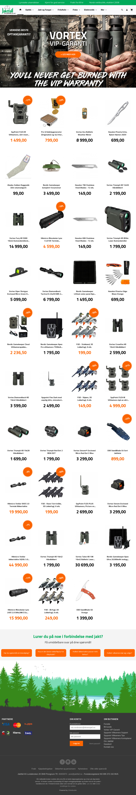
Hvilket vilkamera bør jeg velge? (119, 653)
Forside (107, 724)
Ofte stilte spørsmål (98, 769)
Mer (102, 10)
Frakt (34, 769)
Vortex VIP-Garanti (112, 730)
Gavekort (108, 744)
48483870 (62, 774)
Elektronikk (89, 10)
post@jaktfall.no (75, 774)
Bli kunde (108, 727)
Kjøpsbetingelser (45, 769)
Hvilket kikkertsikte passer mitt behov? (85, 653)
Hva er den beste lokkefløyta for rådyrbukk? (51, 653)
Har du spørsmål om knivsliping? (16, 653)
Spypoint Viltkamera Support (116, 733)
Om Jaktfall (108, 741)
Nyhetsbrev (83, 769)
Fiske (75, 10)
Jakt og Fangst (44, 10)
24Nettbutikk (72, 790)
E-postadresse (75, 724)
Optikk (28, 10)
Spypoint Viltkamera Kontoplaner (118, 738)
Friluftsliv (62, 10)
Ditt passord (74, 733)
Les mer (90, 784)
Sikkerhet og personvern (65, 769)
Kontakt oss (109, 747)
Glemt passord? (94, 744)
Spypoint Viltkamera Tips (114, 735)
